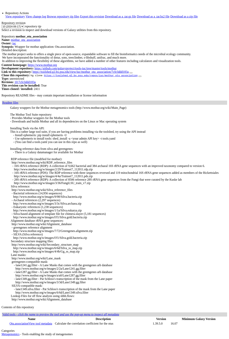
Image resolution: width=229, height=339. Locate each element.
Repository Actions (17, 13)
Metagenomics (10, 334)
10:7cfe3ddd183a (25, 82)
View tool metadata (40, 323)
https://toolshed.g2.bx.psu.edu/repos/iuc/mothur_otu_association (90, 75)
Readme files (10, 102)
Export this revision (92, 16)
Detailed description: (14, 50)
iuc (14, 43)
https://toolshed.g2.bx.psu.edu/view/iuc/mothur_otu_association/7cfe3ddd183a (80, 71)
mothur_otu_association (25, 39)
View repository (15, 16)
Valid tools (60, 314)
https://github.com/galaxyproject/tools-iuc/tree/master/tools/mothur (76, 68)
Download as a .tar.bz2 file (153, 16)
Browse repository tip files (63, 16)
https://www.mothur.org (42, 65)
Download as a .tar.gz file (120, 16)
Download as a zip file (184, 16)
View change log (36, 16)
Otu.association (19, 323)
